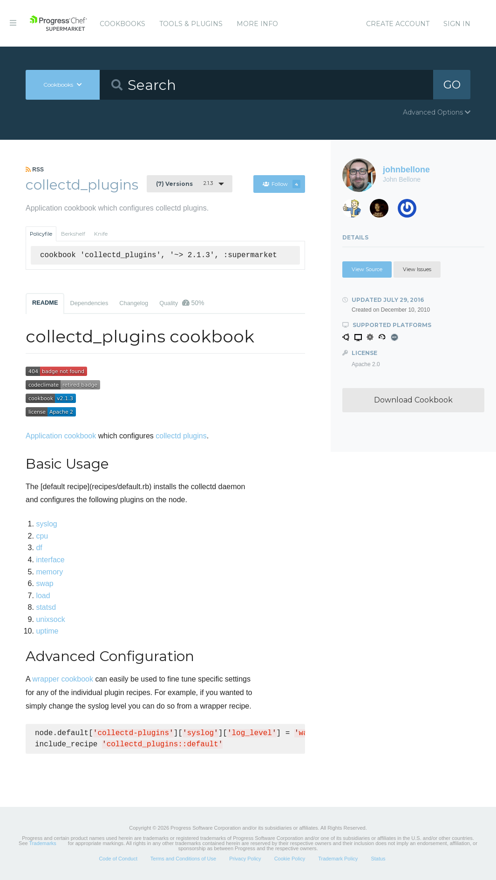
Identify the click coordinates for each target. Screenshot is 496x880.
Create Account (397, 24)
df (39, 548)
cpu (42, 536)
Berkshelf (73, 234)
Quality (181, 303)
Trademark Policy (338, 858)
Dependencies (89, 303)
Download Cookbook (413, 400)
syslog (46, 524)
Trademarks (42, 843)
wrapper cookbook (62, 679)
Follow (281, 184)
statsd (46, 607)
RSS (35, 169)
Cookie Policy (290, 858)
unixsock (50, 619)
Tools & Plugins (191, 24)
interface (50, 560)
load (43, 596)
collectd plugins (181, 436)
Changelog (133, 303)
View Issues (417, 269)
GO (452, 84)
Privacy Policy (245, 858)
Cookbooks (122, 24)
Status (378, 858)
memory (49, 572)
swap (44, 583)
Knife (101, 234)
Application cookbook (61, 436)
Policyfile (41, 234)
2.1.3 (184, 183)
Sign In (456, 24)
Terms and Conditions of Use (183, 858)
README (45, 302)
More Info (257, 24)
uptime (47, 631)
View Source (367, 269)
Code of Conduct (118, 858)
